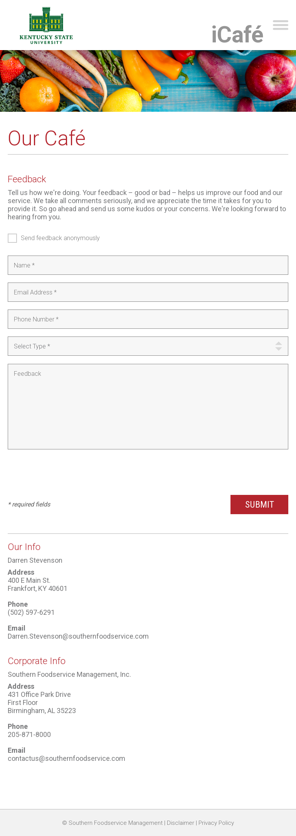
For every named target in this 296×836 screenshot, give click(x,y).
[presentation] (66, 472)
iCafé (237, 34)
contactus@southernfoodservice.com (66, 758)
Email (16, 628)
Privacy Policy (216, 822)
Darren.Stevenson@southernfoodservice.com (78, 636)
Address (21, 572)
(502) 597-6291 (31, 612)
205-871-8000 (29, 734)
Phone (18, 604)
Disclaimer (180, 822)
